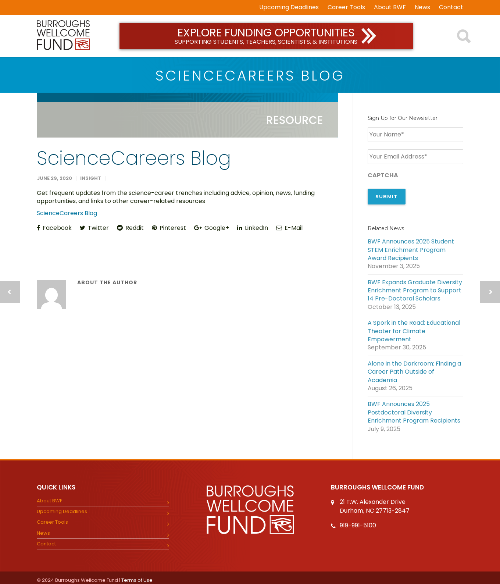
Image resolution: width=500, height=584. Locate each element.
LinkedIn (252, 228)
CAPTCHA (383, 174)
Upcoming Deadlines (289, 7)
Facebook (54, 228)
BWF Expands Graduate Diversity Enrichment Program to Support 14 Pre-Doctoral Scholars (415, 286)
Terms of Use (137, 575)
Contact (451, 7)
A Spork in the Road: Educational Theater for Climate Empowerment (414, 327)
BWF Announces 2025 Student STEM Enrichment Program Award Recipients (411, 245)
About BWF (390, 7)
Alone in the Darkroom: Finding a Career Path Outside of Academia (414, 367)
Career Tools (346, 7)
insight (90, 178)
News (422, 7)
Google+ (211, 228)
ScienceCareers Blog (134, 158)
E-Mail (289, 228)
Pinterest (169, 228)
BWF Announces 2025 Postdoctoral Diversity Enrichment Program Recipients (414, 408)
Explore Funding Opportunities (266, 35)
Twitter (94, 228)
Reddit (130, 228)
